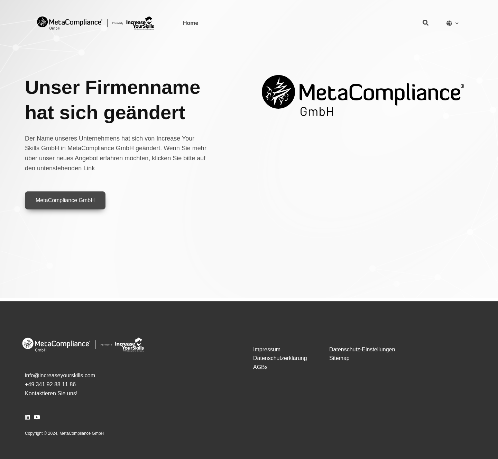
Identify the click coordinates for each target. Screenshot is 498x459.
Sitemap (339, 358)
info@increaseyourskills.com (60, 375)
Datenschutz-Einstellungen (362, 349)
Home (190, 23)
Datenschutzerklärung (280, 358)
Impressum (266, 349)
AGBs (260, 367)
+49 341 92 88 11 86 (50, 384)
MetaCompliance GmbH (65, 200)
